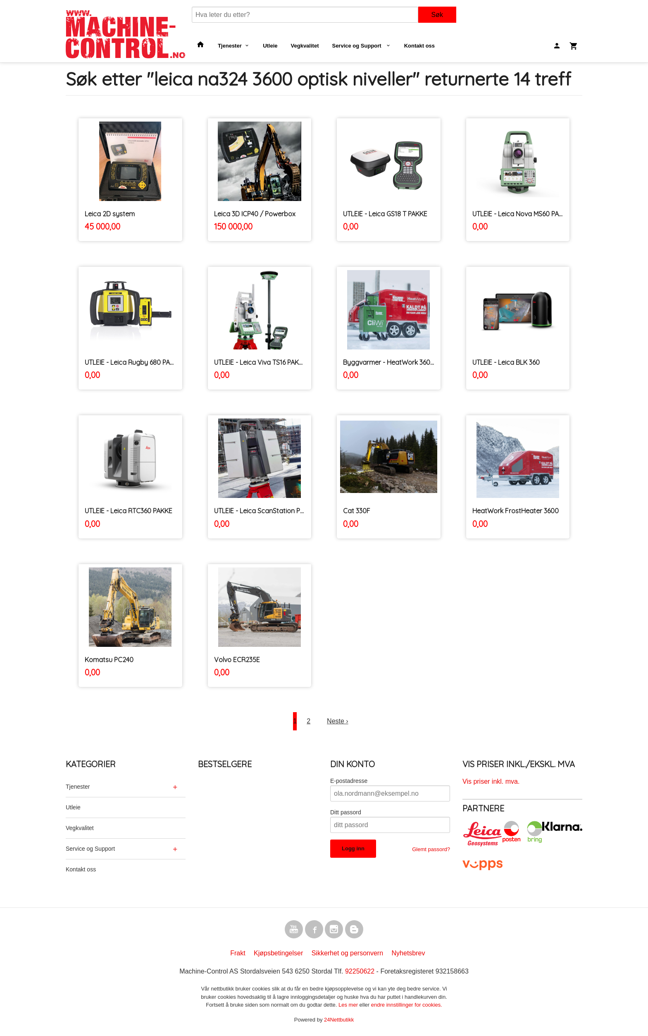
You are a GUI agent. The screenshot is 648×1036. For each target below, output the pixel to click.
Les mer (349, 1005)
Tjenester (230, 46)
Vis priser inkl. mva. (490, 781)
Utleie (270, 46)
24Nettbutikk (339, 1020)
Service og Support (357, 46)
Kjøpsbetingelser (278, 953)
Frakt (237, 953)
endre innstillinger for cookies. (406, 1005)
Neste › (337, 721)
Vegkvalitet (305, 46)
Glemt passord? (431, 849)
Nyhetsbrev (408, 953)
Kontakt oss (419, 46)
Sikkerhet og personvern (347, 953)
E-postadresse (348, 781)
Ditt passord (345, 812)
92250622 (359, 971)
